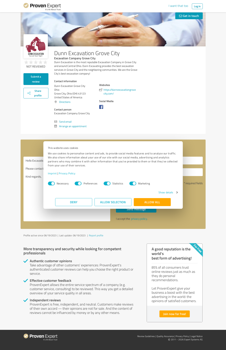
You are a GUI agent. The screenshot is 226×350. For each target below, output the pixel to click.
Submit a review (36, 79)
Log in (197, 6)
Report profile (96, 235)
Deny (73, 202)
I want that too (178, 6)
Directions (65, 102)
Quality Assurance (165, 336)
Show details (158, 192)
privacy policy (139, 219)
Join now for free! (174, 314)
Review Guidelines (146, 336)
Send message (136, 209)
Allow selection (113, 202)
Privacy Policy (74, 173)
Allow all (152, 202)
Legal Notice (197, 336)
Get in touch (189, 15)
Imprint (59, 173)
